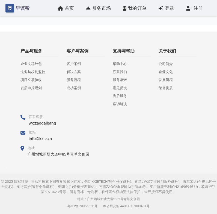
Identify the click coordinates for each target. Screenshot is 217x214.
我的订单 (135, 8)
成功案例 (74, 87)
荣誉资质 (166, 87)
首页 (66, 8)
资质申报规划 (31, 87)
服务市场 (98, 8)
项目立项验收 (31, 79)
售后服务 (120, 95)
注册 (194, 8)
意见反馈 (120, 87)
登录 (166, 8)
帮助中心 (120, 63)
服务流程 (74, 79)
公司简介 (166, 63)
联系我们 (120, 71)
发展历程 (166, 79)
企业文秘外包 (31, 63)
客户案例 (74, 63)
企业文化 (166, 71)
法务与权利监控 (32, 71)
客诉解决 (120, 103)
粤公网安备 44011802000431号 (126, 206)
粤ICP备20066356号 (82, 206)
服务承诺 (120, 79)
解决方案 (74, 71)
